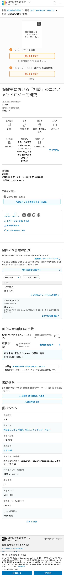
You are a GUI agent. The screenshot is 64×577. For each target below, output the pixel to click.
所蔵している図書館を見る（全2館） (32, 201)
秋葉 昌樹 (8, 450)
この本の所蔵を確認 (51, 315)
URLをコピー (15, 215)
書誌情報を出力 (11, 225)
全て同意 (47, 573)
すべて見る (54, 149)
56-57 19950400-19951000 (42, 10)
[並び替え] (12, 277)
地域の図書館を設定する (41, 269)
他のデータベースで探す (15, 230)
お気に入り (7, 215)
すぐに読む (31, 55)
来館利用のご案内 (50, 345)
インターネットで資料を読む (13, 548)
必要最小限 (17, 573)
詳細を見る (21, 566)
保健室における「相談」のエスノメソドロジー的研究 (27, 429)
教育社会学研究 (14, 10)
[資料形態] (31, 277)
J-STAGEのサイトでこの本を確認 (45, 295)
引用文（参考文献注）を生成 (16, 221)
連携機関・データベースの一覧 (48, 258)
